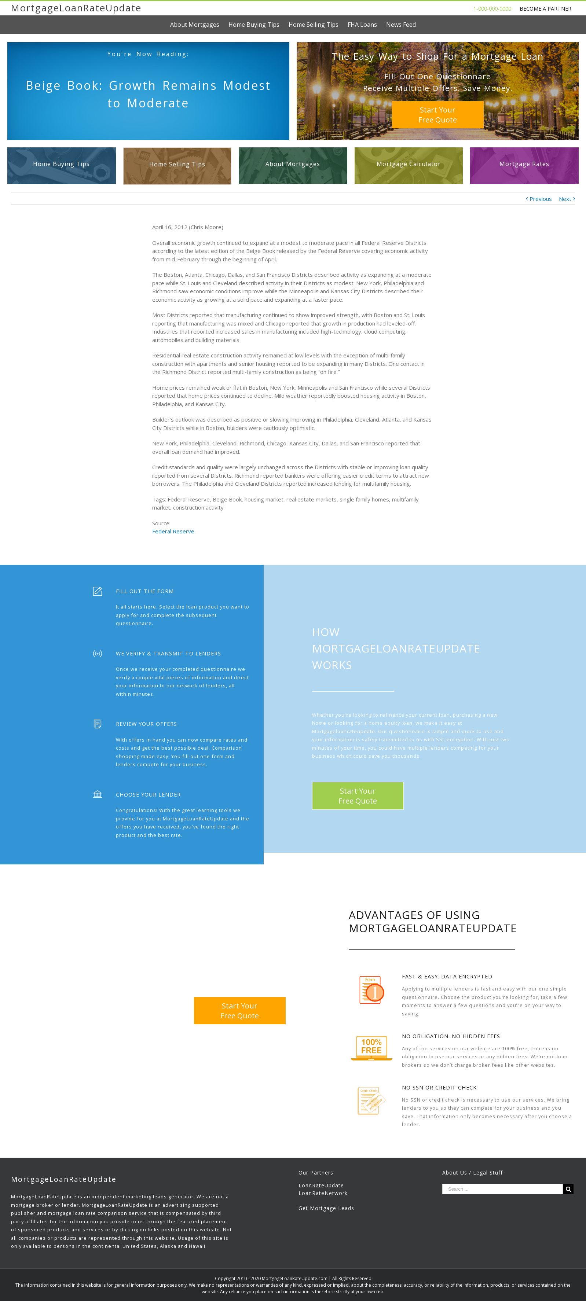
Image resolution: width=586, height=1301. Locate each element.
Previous (541, 198)
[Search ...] (502, 1189)
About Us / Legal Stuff (472, 1172)
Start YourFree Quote (437, 115)
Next (565, 198)
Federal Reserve (173, 531)
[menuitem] (199, 24)
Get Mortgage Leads (326, 1208)
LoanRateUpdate (321, 1185)
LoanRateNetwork (323, 1193)
